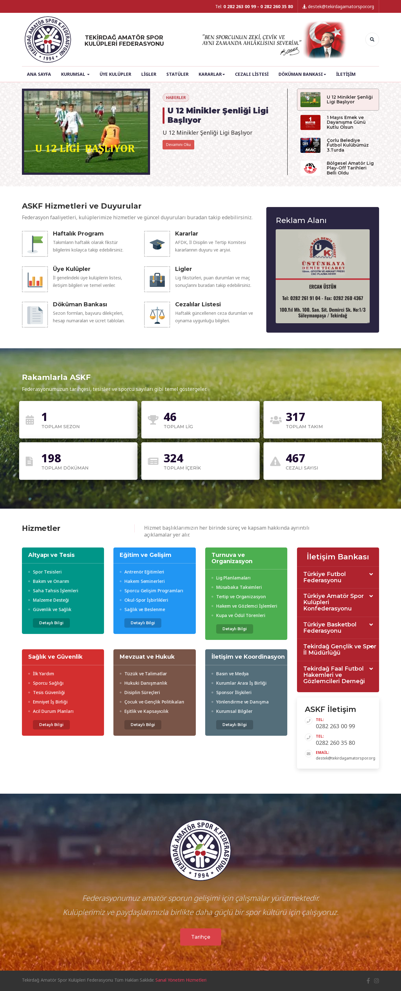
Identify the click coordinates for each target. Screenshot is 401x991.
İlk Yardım (41, 674)
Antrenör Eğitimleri (142, 572)
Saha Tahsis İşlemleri (53, 591)
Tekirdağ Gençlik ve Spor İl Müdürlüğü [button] (339, 650)
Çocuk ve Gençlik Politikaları (152, 702)
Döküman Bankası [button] (302, 74)
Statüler (177, 74)
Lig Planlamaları (231, 578)
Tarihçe (200, 937)
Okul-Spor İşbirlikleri (144, 600)
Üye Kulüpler (115, 74)
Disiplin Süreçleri (140, 692)
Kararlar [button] (212, 74)
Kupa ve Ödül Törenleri (238, 615)
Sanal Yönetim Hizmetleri (180, 980)
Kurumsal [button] (75, 74)
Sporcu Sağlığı (45, 683)
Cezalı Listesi (251, 74)
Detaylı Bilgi (51, 622)
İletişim (346, 74)
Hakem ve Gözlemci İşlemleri (244, 606)
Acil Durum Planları (51, 711)
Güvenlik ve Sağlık (49, 609)
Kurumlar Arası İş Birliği (239, 683)
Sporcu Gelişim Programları (151, 591)
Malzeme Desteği (48, 600)
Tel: (254, 6)
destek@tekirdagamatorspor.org (338, 6)
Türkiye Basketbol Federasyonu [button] (330, 628)
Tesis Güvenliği (46, 692)
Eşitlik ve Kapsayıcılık (144, 711)
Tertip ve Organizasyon (238, 596)
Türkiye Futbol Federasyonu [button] (324, 577)
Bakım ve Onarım (48, 581)
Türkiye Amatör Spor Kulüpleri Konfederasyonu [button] (333, 602)
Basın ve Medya (230, 674)
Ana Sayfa (39, 74)
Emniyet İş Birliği (48, 702)
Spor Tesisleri (44, 572)
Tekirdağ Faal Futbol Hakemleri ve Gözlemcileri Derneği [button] (334, 675)
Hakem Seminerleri (142, 581)
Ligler (148, 74)
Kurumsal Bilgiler (232, 711)
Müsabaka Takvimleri (236, 587)
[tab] (338, 578)
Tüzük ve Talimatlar (143, 674)
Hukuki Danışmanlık (143, 683)
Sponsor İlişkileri (231, 692)
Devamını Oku (178, 144)
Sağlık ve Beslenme (142, 609)
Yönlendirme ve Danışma (240, 702)
